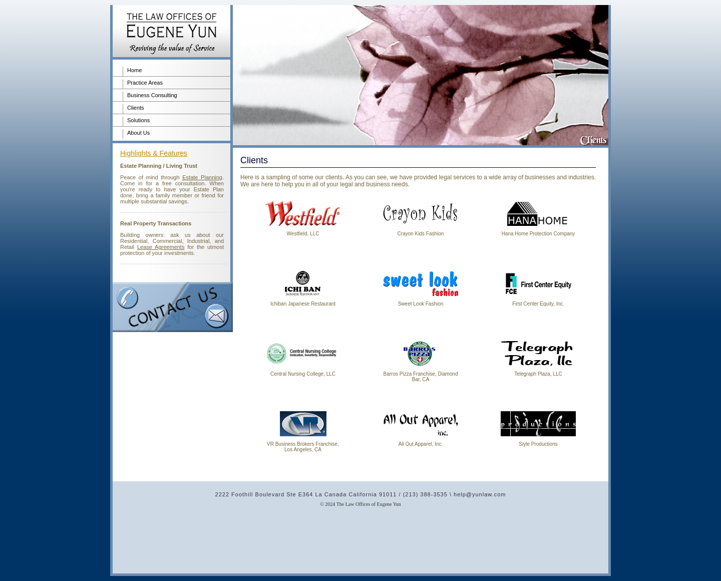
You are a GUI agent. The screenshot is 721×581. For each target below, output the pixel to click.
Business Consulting (152, 95)
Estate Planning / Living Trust (158, 166)
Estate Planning (202, 177)
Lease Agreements (160, 247)
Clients (135, 108)
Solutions (138, 120)
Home (134, 70)
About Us (138, 133)
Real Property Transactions (155, 223)
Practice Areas (145, 83)
